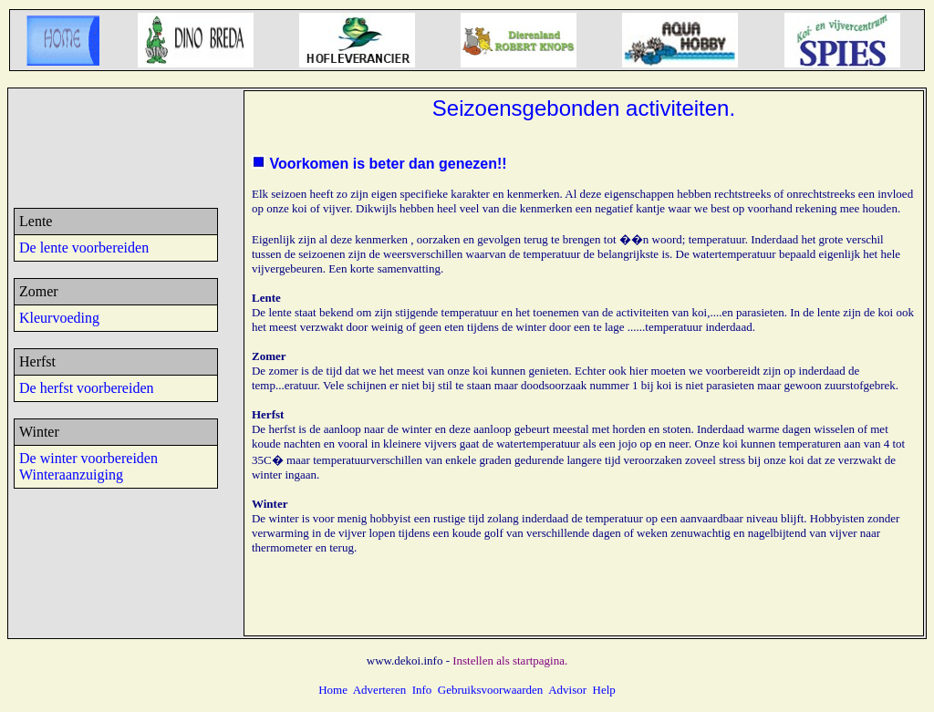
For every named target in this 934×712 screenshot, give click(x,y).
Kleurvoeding (59, 317)
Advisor (567, 690)
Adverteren (379, 690)
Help (604, 690)
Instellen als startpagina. (509, 660)
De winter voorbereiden (88, 458)
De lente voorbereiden (84, 247)
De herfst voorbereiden (86, 388)
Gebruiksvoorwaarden (491, 690)
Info (422, 690)
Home (333, 690)
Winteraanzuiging (71, 474)
